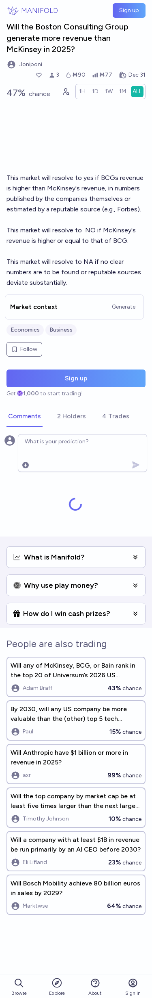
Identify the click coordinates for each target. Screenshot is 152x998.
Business (61, 329)
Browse (19, 987)
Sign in (133, 987)
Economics (25, 329)
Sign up (129, 10)
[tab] (24, 417)
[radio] (82, 91)
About (94, 987)
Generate (123, 306)
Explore (57, 986)
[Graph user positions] (66, 91)
